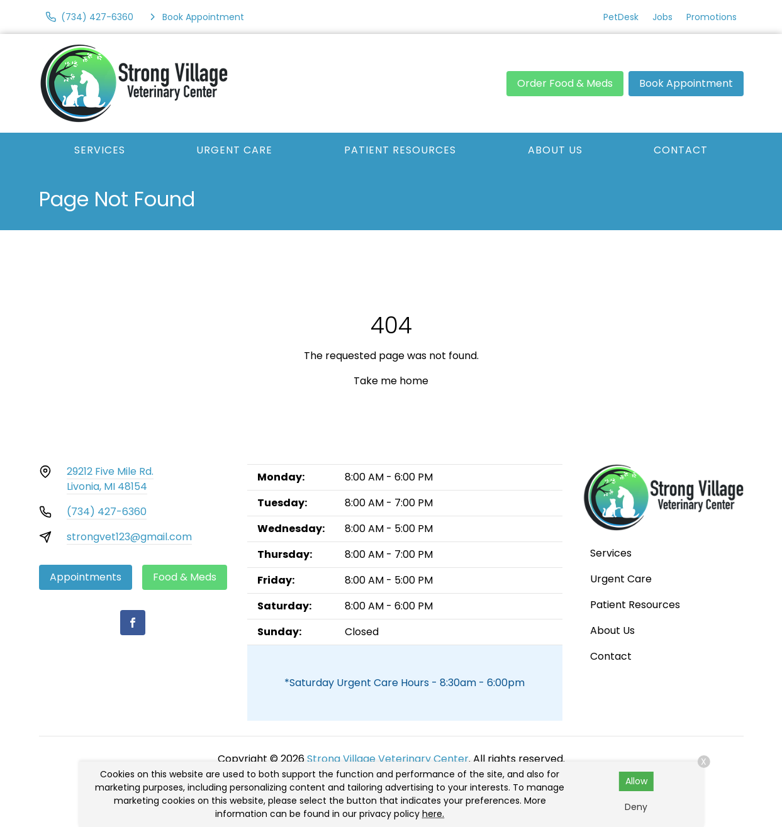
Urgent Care (234, 150)
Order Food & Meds (565, 83)
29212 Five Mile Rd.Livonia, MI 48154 (110, 479)
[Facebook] (132, 622)
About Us (555, 150)
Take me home (391, 381)
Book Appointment (686, 83)
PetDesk (621, 17)
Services (99, 150)
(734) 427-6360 (107, 511)
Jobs (662, 17)
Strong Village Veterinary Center (388, 759)
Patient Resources (400, 150)
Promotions (711, 17)
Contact (681, 150)
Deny (636, 807)
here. (433, 814)
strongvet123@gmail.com (129, 537)
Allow (636, 781)
